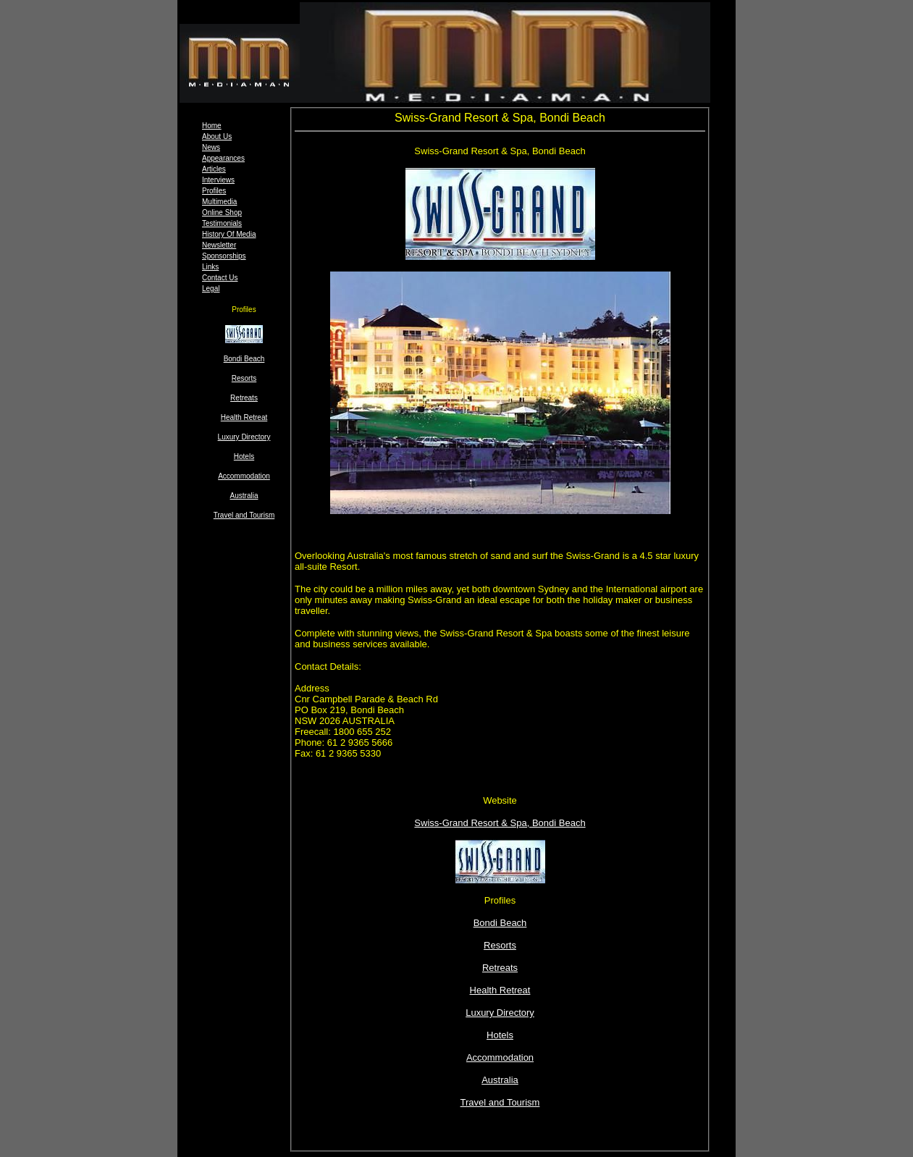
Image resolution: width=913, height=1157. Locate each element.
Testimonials (222, 223)
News (211, 147)
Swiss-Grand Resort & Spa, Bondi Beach (499, 822)
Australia (244, 496)
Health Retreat (244, 417)
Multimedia (219, 202)
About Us (217, 136)
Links (210, 267)
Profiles (214, 191)
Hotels (244, 456)
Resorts (244, 378)
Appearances (223, 158)
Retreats (244, 398)
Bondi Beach (500, 922)
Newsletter (219, 245)
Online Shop (222, 212)
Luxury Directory (244, 437)
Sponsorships (224, 256)
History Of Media (229, 234)
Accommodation (244, 476)
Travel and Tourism (244, 515)
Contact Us (219, 278)
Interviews (218, 180)
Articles (214, 169)
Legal (210, 289)
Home (212, 126)
